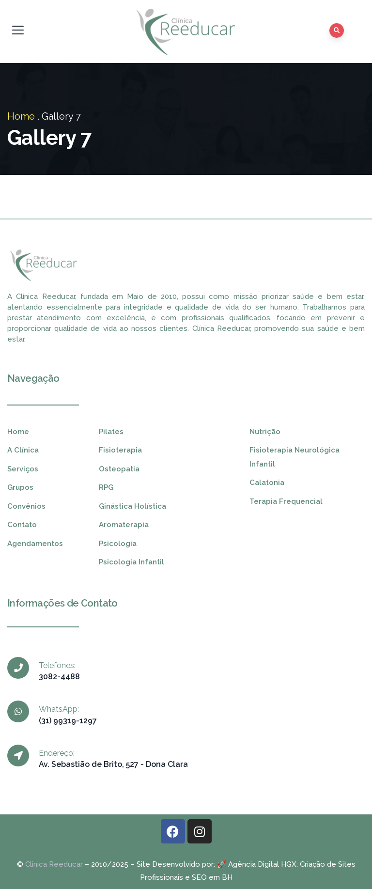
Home (21, 116)
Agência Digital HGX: (263, 864)
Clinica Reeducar (54, 864)
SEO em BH (212, 877)
